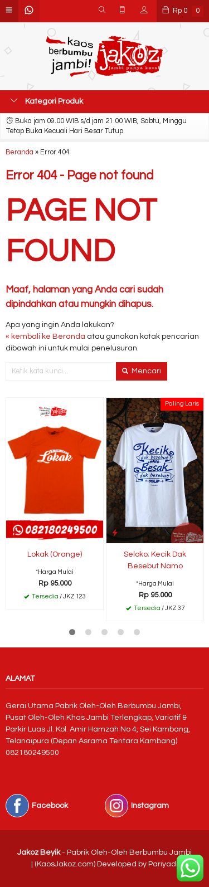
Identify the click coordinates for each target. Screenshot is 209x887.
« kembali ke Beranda (45, 336)
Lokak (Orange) (54, 554)
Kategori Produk (46, 100)
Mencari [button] (141, 371)
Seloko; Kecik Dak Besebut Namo (155, 560)
